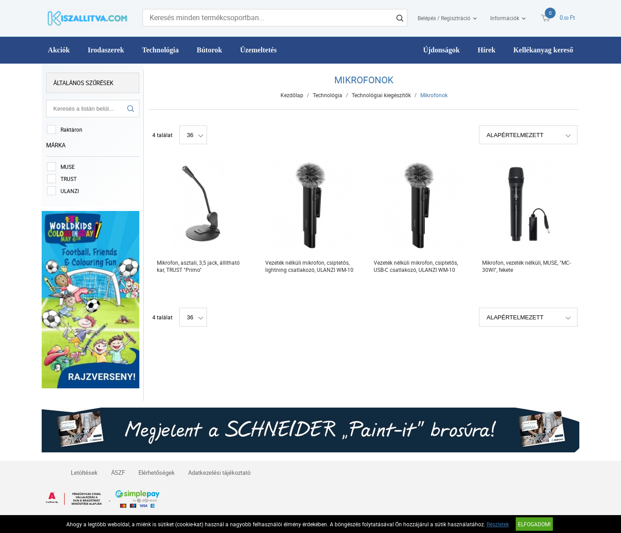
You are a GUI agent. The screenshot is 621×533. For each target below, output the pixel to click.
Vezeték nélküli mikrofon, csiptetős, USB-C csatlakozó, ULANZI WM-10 (416, 266)
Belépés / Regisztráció (444, 17)
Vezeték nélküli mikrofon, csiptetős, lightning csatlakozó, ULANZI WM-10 (309, 266)
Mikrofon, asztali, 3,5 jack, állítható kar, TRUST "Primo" (198, 266)
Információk (504, 17)
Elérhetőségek (156, 473)
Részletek (498, 524)
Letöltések (84, 473)
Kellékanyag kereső (543, 50)
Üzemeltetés (258, 50)
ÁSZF (118, 473)
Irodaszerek (106, 50)
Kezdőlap (291, 95)
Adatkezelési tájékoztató (219, 473)
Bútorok (209, 50)
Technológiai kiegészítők (381, 95)
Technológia (160, 50)
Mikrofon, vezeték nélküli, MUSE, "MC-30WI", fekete (526, 266)
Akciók (59, 50)
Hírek (487, 50)
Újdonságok (441, 50)
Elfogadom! (534, 524)
